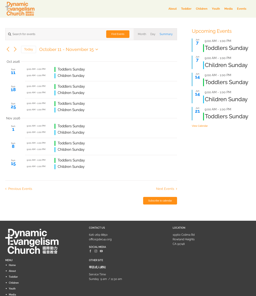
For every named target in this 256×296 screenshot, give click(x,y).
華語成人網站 (97, 267)
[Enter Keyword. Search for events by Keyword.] (53, 34)
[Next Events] (15, 49)
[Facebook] (90, 251)
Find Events (117, 34)
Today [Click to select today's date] (28, 49)
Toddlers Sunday (71, 69)
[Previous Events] (8, 49)
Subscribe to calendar (160, 200)
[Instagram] (95, 251)
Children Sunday (71, 76)
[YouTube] (101, 251)
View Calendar (200, 125)
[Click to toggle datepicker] (69, 49)
